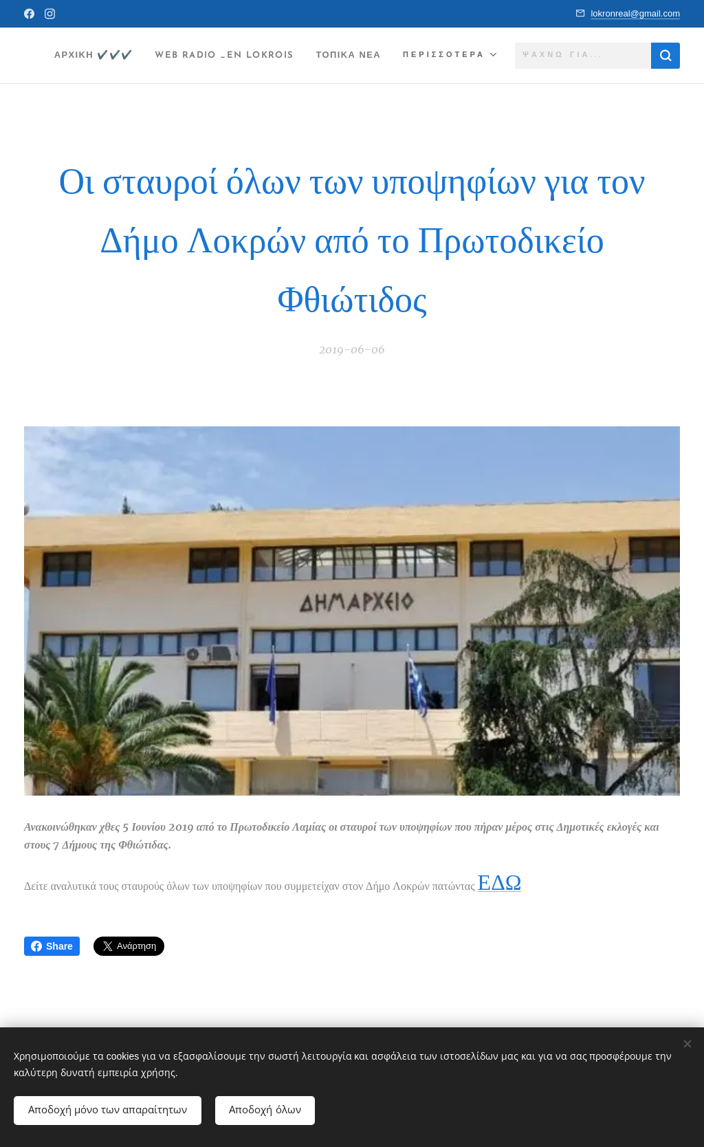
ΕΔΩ (500, 882)
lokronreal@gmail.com (635, 13)
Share (52, 946)
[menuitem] (160, 56)
